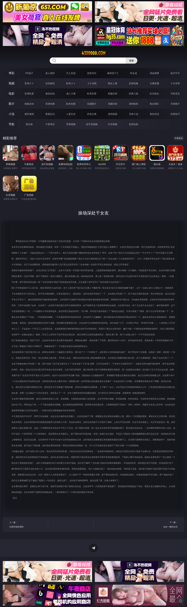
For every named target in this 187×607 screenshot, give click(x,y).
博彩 (11, 73)
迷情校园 (112, 114)
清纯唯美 (133, 103)
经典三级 (133, 93)
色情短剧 (133, 124)
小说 (11, 114)
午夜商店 (50, 124)
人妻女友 (71, 114)
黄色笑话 (154, 114)
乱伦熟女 (154, 93)
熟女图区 (154, 103)
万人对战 (71, 73)
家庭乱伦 (50, 114)
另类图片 (175, 103)
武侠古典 (91, 114)
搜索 (131, 60)
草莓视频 (71, 124)
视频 (11, 83)
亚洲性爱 (29, 93)
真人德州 (50, 73)
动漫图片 (91, 103)
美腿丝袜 (112, 103)
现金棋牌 (154, 73)
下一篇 (159, 525)
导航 (11, 124)
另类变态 (175, 93)
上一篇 (27, 525)
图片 (11, 104)
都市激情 (29, 114)
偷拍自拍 (50, 93)
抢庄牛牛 (175, 73)
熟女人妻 (112, 83)
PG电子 (29, 73)
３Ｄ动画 (91, 83)
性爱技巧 (175, 114)
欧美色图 (71, 103)
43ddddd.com (93, 53)
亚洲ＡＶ (29, 83)
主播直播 (154, 83)
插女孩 (29, 124)
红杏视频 (112, 124)
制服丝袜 (112, 93)
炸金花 (133, 73)
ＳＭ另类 (175, 83)
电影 (11, 93)
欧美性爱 (91, 93)
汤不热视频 (92, 124)
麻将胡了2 (112, 73)
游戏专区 (91, 73)
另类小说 (133, 114)
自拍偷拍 (50, 83)
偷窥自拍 (29, 103)
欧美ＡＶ (71, 83)
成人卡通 (71, 93)
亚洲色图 (50, 103)
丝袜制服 (133, 83)
